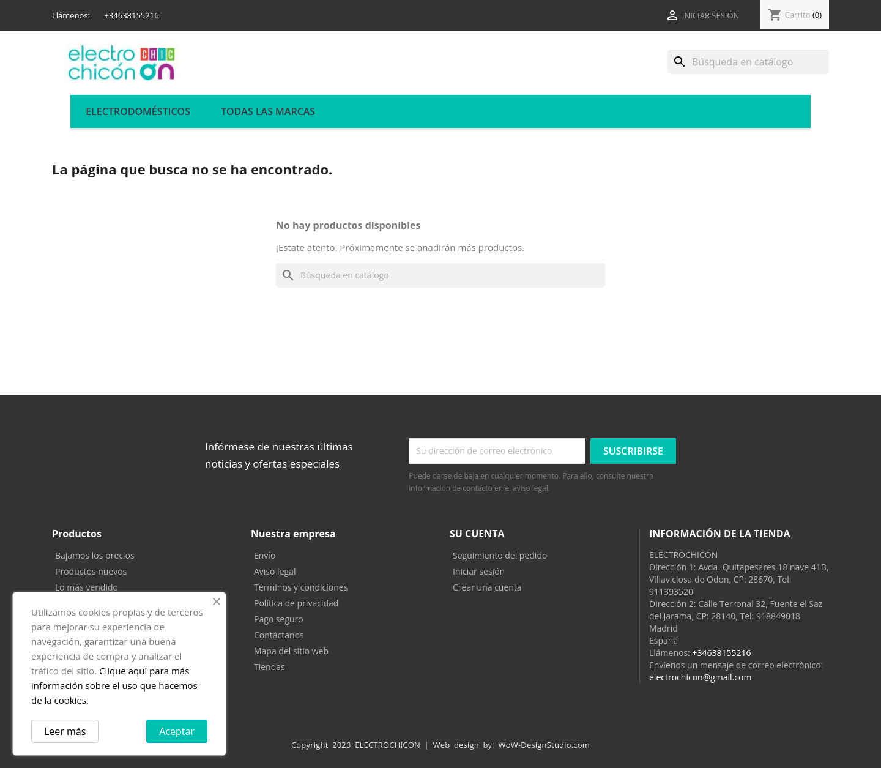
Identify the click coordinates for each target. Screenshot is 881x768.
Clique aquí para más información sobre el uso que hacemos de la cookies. (114, 685)
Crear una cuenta (487, 587)
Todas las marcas (268, 111)
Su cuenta (477, 533)
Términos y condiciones (301, 587)
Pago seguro (278, 619)
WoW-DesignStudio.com (544, 744)
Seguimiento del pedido (500, 555)
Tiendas (269, 667)
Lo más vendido (86, 587)
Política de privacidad (296, 603)
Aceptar (177, 731)
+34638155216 (721, 652)
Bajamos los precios (95, 555)
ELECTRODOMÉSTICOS (138, 111)
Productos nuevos (91, 571)
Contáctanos (279, 635)
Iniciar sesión (479, 571)
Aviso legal (275, 571)
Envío (264, 555)
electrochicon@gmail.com (700, 677)
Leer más (65, 731)
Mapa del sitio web (291, 651)
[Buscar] (748, 62)
